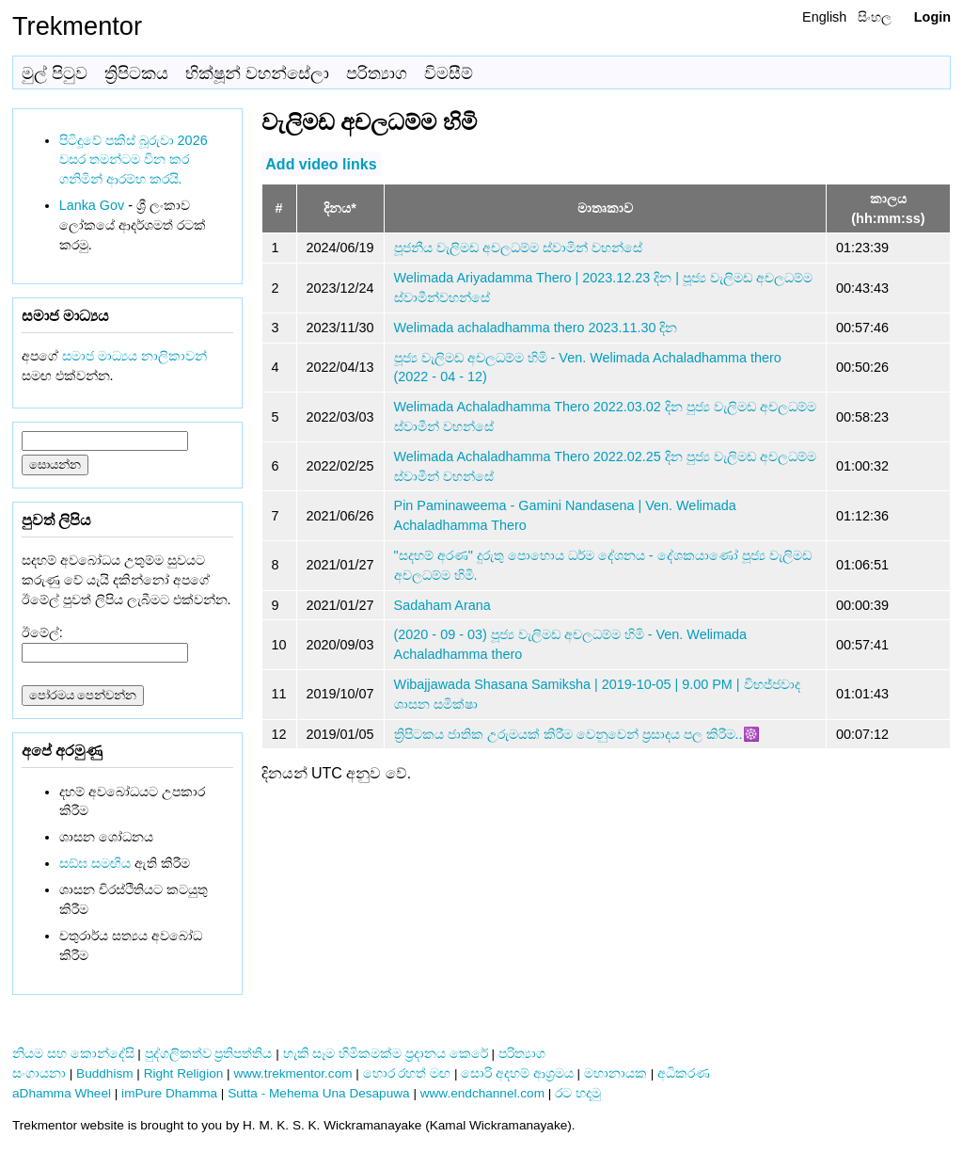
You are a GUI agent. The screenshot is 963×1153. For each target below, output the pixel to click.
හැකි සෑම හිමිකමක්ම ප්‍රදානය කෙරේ (385, 1054)
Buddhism (104, 1073)
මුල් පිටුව (54, 73)
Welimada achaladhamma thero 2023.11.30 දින (536, 327)
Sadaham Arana (442, 605)
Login (932, 16)
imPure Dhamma (169, 1093)
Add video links (320, 163)
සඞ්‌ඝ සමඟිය (95, 863)
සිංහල (875, 16)
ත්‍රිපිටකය (136, 73)
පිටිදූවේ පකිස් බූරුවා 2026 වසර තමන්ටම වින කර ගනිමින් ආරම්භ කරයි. (133, 160)
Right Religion (184, 1073)
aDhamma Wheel (61, 1093)
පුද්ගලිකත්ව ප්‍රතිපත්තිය (209, 1054)
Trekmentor (77, 25)
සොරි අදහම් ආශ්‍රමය (517, 1073)
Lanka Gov (92, 205)
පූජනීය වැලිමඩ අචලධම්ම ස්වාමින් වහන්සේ (518, 247)
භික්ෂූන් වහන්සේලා (257, 73)
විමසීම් (448, 73)
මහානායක (615, 1073)
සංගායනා (39, 1073)
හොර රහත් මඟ (407, 1073)
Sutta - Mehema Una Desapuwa (318, 1093)
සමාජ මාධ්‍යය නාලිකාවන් (134, 355)
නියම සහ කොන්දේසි (73, 1054)
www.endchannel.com (482, 1093)
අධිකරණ (683, 1073)
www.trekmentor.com (292, 1073)
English (824, 16)
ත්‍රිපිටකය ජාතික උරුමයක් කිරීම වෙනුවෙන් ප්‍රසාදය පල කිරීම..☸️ (577, 734)
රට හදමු (578, 1093)
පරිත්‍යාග (376, 73)
